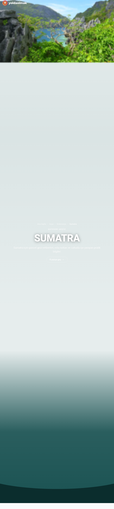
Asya (51, 224)
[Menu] (107, 3)
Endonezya (61, 224)
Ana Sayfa (41, 224)
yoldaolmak (18, 2)
